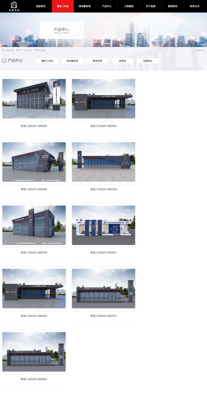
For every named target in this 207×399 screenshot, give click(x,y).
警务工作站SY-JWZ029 (112, 195)
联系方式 (194, 6)
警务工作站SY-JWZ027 (112, 261)
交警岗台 (147, 61)
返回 (200, 50)
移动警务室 (85, 6)
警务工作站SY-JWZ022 (37, 393)
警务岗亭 (97, 61)
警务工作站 (63, 6)
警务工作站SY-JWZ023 (112, 327)
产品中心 (106, 6)
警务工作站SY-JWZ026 (37, 129)
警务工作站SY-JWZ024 (37, 327)
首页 (18, 50)
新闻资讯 (172, 6)
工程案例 (128, 6)
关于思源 (150, 6)
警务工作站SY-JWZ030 (37, 195)
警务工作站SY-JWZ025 (112, 129)
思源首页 (40, 6)
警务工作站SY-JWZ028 (37, 261)
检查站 (122, 61)
